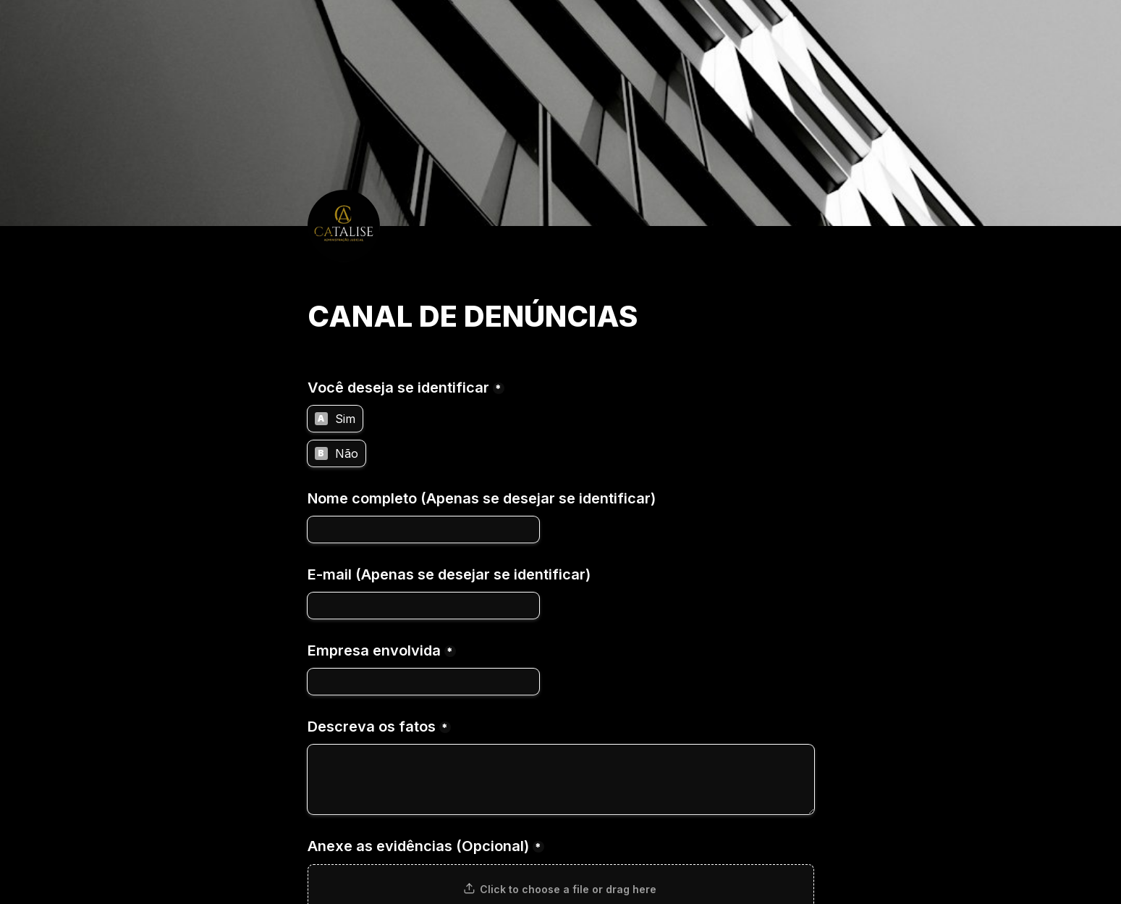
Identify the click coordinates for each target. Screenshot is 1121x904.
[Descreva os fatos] (561, 779)
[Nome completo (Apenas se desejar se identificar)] (423, 529)
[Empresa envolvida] (423, 682)
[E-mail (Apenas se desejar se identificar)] (423, 606)
